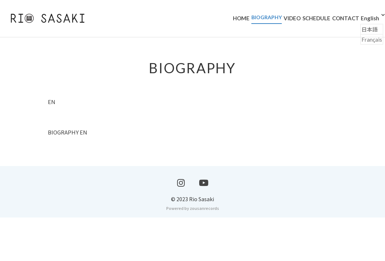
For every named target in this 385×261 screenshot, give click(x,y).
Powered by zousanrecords (192, 251)
